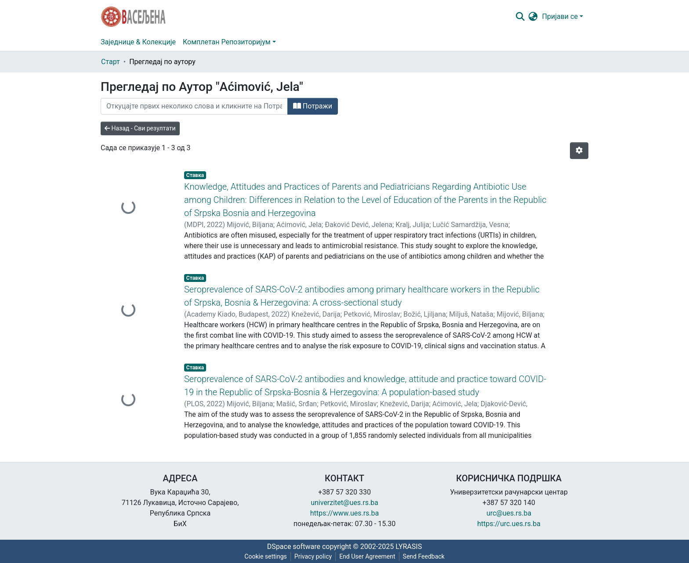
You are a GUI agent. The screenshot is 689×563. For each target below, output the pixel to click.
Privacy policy (313, 556)
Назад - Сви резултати (140, 128)
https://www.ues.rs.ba (344, 513)
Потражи (312, 106)
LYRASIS (408, 546)
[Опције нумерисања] (579, 150)
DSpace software (293, 546)
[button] (533, 16)
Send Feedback (424, 556)
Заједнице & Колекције (138, 42)
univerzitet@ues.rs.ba (344, 502)
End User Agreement (367, 556)
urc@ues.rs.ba (508, 513)
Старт (110, 62)
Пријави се (560, 16)
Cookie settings (265, 556)
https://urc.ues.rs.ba (508, 524)
